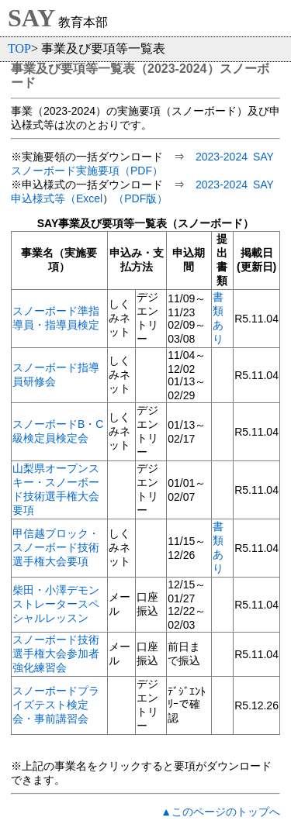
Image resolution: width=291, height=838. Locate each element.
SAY (31, 18)
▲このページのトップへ (220, 811)
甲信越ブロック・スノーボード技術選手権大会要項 (55, 547)
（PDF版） (140, 198)
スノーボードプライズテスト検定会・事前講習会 (55, 705)
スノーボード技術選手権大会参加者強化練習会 (55, 653)
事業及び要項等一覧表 (73, 68)
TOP (19, 48)
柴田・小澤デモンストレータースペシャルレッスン (55, 604)
